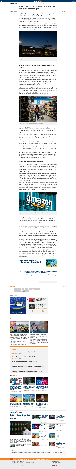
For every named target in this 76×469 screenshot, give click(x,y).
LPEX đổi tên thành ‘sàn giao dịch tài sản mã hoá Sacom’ (28, 404)
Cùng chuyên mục (34, 319)
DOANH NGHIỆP (43, 459)
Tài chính (37, 390)
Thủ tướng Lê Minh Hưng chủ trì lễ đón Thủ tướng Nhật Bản (24, 356)
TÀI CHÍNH (29, 459)
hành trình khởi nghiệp (17, 291)
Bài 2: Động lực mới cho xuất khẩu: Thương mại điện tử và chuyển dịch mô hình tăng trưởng (19, 335)
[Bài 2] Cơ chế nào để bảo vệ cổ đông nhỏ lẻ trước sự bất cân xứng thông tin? (20, 417)
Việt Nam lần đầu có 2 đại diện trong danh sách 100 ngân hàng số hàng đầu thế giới (42, 387)
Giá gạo (29, 454)
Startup (19, 3)
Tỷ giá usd (25, 452)
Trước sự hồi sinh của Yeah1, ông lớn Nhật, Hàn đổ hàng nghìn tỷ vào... (39, 299)
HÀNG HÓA (21, 459)
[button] (32, 311)
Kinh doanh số (35, 3)
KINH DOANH (48, 459)
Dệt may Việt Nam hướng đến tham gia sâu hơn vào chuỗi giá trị (24, 361)
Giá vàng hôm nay (14, 452)
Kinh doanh (14, 3)
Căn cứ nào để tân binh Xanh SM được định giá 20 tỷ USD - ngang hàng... (39, 305)
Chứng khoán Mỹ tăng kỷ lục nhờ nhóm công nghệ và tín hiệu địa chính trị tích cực (28, 366)
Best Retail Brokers (38, 454)
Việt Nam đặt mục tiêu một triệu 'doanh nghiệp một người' (38, 331)
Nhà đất (13, 353)
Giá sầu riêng (20, 454)
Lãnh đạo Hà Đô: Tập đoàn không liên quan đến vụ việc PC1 (23, 445)
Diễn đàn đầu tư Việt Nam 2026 (47, 454)
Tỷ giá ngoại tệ (20, 452)
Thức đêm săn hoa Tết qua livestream (18, 332)
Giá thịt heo (25, 454)
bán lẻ (23, 288)
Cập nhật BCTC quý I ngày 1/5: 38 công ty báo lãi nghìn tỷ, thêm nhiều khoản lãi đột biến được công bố (16, 388)
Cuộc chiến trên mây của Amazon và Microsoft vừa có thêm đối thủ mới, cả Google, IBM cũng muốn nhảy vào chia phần (40, 275)
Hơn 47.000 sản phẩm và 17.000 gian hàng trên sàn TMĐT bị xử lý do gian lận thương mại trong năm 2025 (20, 338)
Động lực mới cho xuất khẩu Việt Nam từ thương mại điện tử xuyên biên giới (27, 371)
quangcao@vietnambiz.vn (58, 463)
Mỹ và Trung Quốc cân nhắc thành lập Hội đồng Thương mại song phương (42, 404)
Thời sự (13, 358)
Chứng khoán (25, 390)
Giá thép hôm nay (14, 454)
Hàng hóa (13, 363)
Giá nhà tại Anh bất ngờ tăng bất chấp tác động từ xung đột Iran (60, 443)
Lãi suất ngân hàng (54, 452)
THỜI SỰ (14, 459)
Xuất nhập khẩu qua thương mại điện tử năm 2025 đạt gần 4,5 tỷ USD (19, 342)
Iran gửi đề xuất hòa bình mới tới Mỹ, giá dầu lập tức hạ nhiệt (16, 404)
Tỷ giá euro (34, 452)
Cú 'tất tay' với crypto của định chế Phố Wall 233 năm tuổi (60, 426)
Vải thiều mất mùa (42, 442)
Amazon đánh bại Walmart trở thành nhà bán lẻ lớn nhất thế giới (30, 261)
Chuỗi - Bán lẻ (48, 3)
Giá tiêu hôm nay (47, 452)
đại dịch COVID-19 (26, 291)
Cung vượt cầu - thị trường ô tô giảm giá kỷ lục (38, 334)
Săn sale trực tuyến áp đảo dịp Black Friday (18, 344)
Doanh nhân (41, 3)
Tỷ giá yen (29, 452)
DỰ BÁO (18, 459)
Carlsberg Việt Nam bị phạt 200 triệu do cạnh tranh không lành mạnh (39, 343)
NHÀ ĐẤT (33, 459)
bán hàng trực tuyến (37, 288)
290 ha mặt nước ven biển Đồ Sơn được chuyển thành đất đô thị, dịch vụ (26, 352)
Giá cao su (32, 454)
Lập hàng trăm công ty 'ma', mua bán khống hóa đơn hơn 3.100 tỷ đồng (38, 337)
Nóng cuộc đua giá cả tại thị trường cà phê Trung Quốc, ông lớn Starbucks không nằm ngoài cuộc (38, 340)
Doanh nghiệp (12, 391)
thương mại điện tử (17, 288)
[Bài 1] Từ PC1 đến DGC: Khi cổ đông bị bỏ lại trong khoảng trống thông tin (29, 387)
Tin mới (14, 350)
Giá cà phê (42, 452)
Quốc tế (11, 406)
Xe (52, 3)
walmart (27, 288)
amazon (31, 288)
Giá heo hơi (38, 452)
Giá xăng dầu (60, 452)
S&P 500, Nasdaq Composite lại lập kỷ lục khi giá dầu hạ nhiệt (60, 416)
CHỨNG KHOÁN (38, 459)
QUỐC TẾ (25, 459)
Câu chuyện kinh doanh (26, 3)
